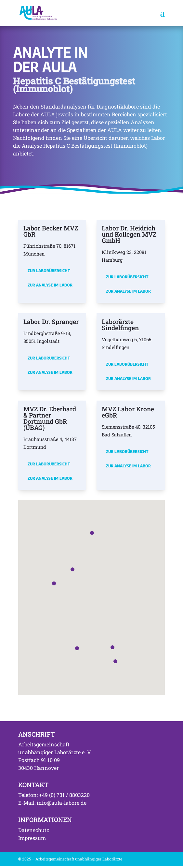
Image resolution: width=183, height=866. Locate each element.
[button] (54, 583)
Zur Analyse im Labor (50, 284)
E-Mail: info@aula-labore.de (52, 802)
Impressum (32, 837)
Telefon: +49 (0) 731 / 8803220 (54, 794)
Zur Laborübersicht (49, 270)
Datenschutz (33, 830)
